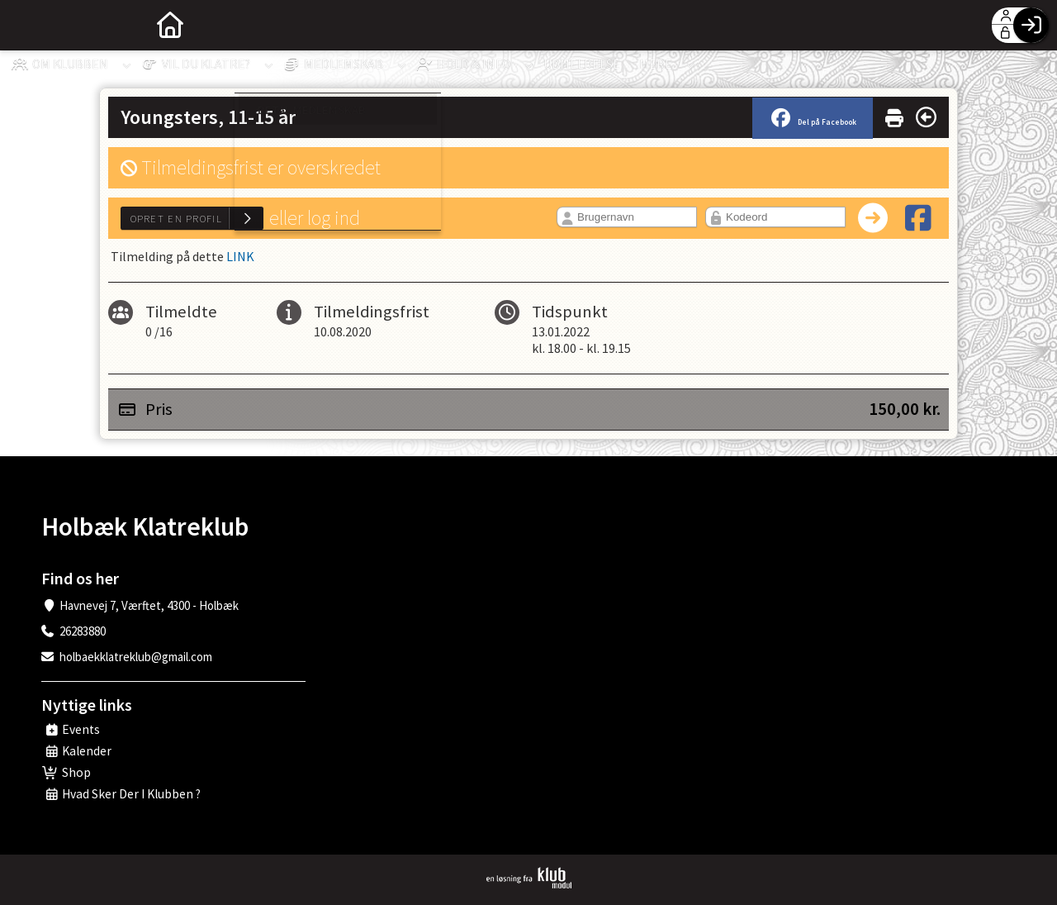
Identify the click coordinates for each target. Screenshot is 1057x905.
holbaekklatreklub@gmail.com (135, 656)
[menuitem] (25, 25)
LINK (240, 256)
